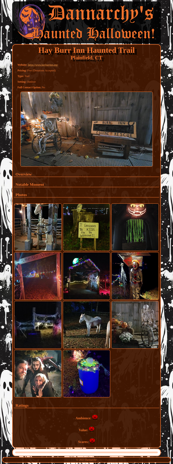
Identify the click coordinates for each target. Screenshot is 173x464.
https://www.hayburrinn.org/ (43, 64)
